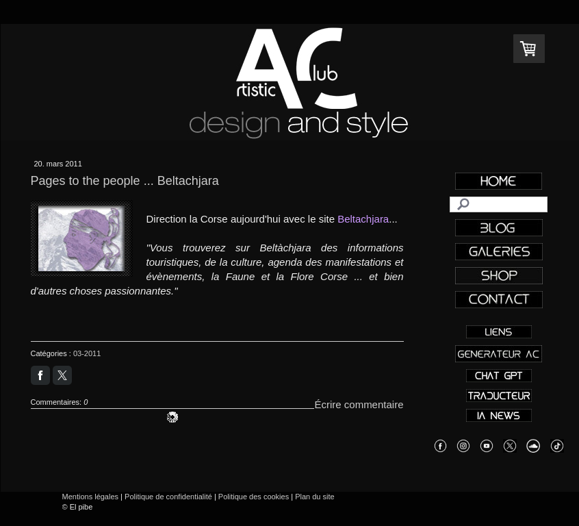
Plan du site (314, 496)
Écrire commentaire (358, 404)
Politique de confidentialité (168, 496)
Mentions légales (90, 496)
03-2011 (87, 353)
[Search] (499, 204)
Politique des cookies (253, 496)
